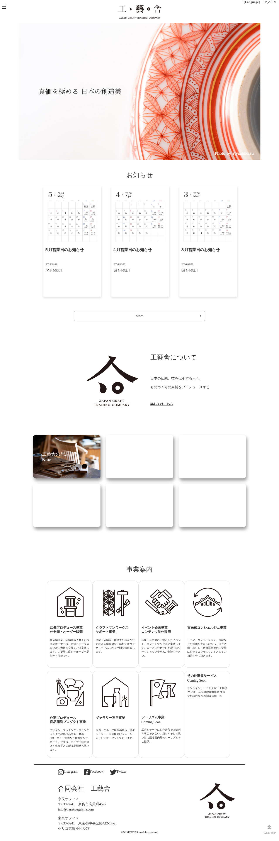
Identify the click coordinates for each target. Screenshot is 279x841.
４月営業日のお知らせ (132, 250)
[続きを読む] (54, 270)
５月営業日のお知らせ (64, 250)
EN (273, 2)
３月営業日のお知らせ (200, 250)
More (168, 316)
